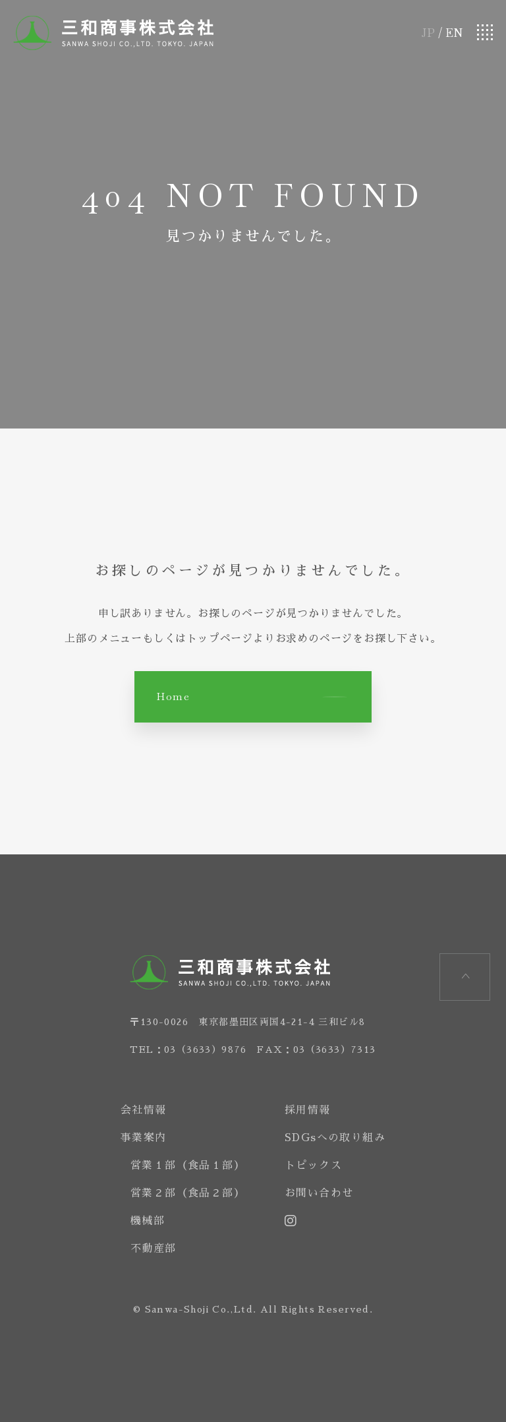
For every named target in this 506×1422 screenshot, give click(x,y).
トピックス (313, 1165)
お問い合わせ (319, 1193)
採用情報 (308, 1110)
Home (173, 696)
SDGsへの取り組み (335, 1138)
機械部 (147, 1221)
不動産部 (153, 1248)
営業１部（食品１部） (187, 1165)
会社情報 (144, 1110)
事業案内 (144, 1138)
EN (454, 32)
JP (428, 32)
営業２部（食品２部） (187, 1193)
